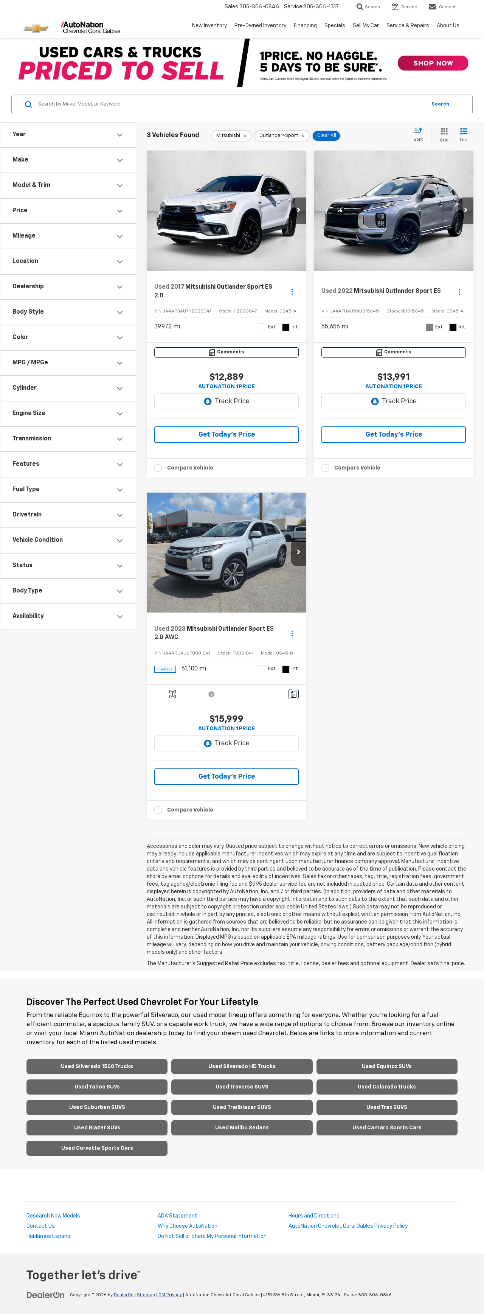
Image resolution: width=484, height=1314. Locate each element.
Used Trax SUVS (386, 1107)
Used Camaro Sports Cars (387, 1128)
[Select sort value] (420, 135)
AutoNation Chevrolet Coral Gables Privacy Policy (348, 1226)
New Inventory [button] (209, 25)
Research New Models (53, 1216)
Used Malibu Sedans (242, 1128)
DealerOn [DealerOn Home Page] (123, 1295)
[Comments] (226, 352)
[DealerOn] (45, 1294)
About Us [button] (448, 25)
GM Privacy (170, 1295)
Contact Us (40, 1226)
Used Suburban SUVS (97, 1107)
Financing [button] (305, 25)
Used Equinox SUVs (387, 1066)
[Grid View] (442, 136)
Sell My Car (366, 25)
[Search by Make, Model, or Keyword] (231, 104)
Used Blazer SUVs (97, 1128)
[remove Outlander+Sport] (282, 136)
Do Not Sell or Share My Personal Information (212, 1236)
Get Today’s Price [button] (227, 434)
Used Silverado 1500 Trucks (97, 1066)
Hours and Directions (314, 1216)
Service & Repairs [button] (407, 25)
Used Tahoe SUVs (97, 1087)
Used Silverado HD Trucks (242, 1066)
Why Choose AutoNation (187, 1226)
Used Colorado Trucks (387, 1087)
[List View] (463, 136)
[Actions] (292, 291)
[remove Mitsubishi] (231, 136)
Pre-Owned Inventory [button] (260, 25)
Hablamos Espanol (48, 1236)
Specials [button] (334, 25)
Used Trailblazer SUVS (242, 1107)
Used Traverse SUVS (242, 1087)
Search (440, 104)
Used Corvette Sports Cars (97, 1148)
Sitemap (146, 1295)
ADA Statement (177, 1216)
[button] (298, 210)
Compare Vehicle (190, 468)
